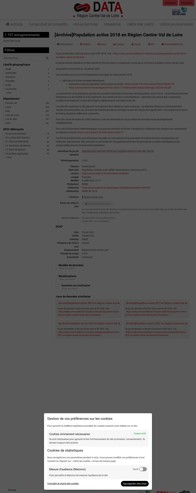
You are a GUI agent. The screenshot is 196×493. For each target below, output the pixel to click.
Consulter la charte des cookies (63, 483)
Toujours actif (140, 433)
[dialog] (98, 451)
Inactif (135, 469)
